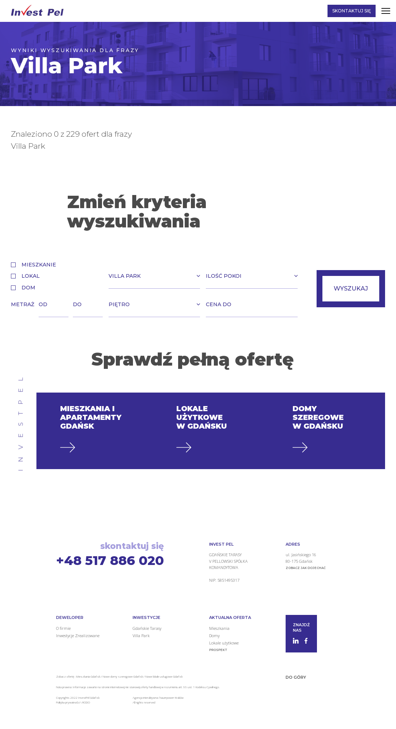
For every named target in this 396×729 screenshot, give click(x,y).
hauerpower (167, 697)
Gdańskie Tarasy (147, 628)
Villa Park (141, 635)
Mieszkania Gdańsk (88, 676)
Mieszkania (219, 628)
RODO (86, 702)
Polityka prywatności (68, 702)
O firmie (63, 628)
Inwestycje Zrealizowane (77, 635)
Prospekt (218, 650)
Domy (214, 635)
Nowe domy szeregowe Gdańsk (123, 676)
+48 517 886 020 (110, 560)
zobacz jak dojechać (306, 568)
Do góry (296, 677)
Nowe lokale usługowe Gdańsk (164, 676)
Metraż (22, 304)
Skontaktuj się (351, 10)
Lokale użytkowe (224, 643)
